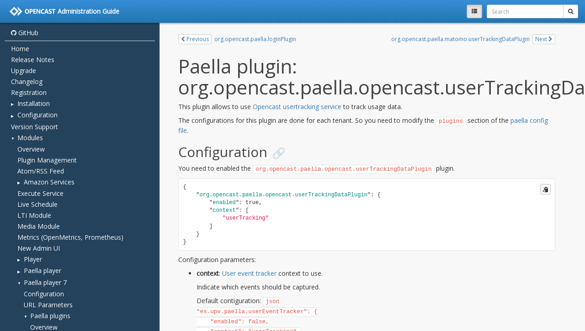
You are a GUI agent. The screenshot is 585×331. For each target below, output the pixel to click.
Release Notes (32, 59)
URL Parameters (48, 304)
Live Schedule (37, 204)
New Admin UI (38, 248)
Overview (31, 149)
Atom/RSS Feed (40, 171)
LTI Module (34, 215)
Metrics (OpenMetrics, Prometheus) (70, 237)
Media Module (38, 226)
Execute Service (40, 193)
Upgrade (23, 70)
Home (20, 48)
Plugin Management (47, 160)
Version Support (34, 126)
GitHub (24, 32)
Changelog (27, 81)
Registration (29, 92)
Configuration (44, 293)
